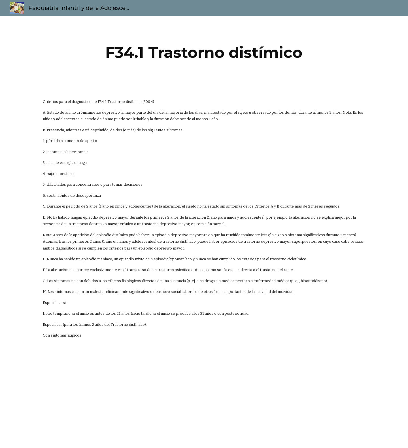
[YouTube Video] (176, 398)
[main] (204, 53)
